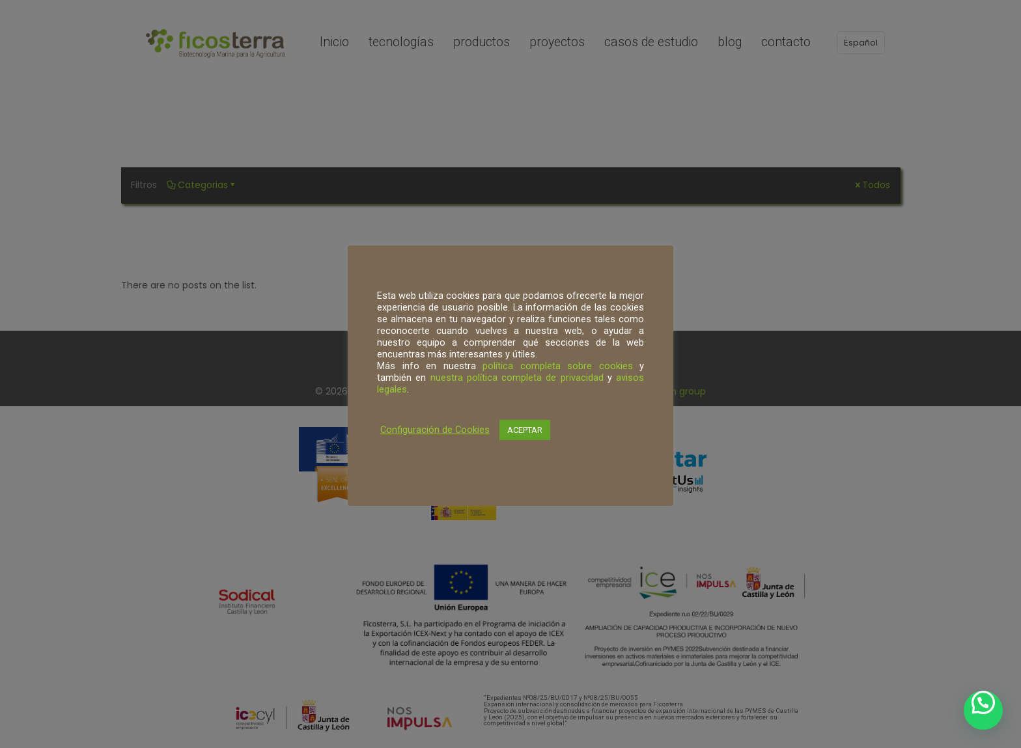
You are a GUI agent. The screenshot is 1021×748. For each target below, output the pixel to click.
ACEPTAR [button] (524, 430)
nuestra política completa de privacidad (517, 377)
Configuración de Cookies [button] (435, 430)
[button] (983, 710)
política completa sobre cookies (558, 366)
